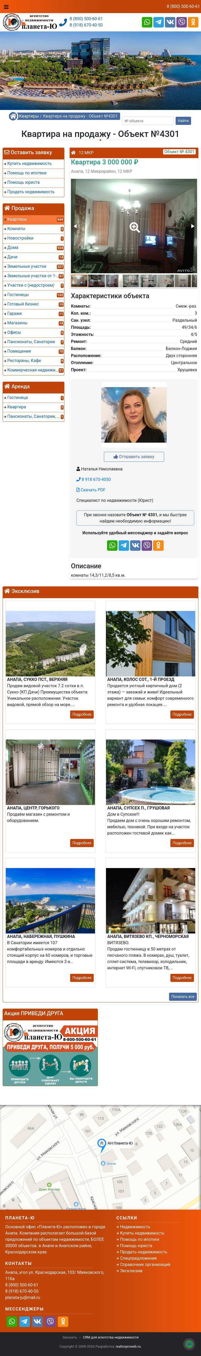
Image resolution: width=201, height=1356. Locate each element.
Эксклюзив (131, 1270)
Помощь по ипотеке (139, 1239)
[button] (134, 224)
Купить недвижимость (142, 1233)
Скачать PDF (90, 489)
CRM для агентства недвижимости (110, 1337)
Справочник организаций (145, 1264)
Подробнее (81, 714)
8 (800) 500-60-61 (183, 6)
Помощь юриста (136, 1245)
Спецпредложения (138, 1258)
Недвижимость (135, 1226)
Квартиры (29, 116)
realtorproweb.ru (128, 1346)
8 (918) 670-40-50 (86, 25)
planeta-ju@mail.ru (22, 1297)
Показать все (182, 996)
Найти (183, 121)
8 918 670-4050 (93, 479)
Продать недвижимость (144, 1251)
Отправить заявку (134, 456)
